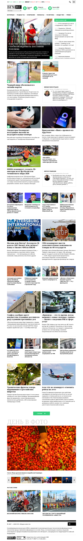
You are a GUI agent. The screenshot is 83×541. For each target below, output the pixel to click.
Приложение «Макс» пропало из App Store (57, 131)
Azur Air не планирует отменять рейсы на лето (58, 388)
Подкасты (21, 15)
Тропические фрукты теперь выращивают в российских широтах (21, 389)
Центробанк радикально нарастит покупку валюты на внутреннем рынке (68, 352)
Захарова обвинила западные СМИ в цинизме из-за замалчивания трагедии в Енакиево (65, 50)
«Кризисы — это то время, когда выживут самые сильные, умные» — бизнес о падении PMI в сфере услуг (58, 318)
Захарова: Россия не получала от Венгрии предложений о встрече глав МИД (64, 35)
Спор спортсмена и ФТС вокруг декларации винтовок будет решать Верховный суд (50, 208)
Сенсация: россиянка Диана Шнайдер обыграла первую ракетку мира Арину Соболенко (14, 281)
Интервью (10, 15)
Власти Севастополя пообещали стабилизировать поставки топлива (29, 46)
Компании (31, 15)
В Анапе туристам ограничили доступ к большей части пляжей (50, 75)
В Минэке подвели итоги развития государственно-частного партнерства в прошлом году (32, 281)
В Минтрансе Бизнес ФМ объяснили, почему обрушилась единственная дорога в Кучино (67, 208)
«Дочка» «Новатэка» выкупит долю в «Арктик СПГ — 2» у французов (67, 280)
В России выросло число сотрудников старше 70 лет (64, 24)
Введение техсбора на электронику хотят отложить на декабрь (32, 206)
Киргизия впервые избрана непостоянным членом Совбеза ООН (65, 58)
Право (68, 15)
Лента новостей (60, 20)
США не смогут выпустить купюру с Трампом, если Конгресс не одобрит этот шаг (64, 43)
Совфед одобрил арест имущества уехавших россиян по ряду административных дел (23, 317)
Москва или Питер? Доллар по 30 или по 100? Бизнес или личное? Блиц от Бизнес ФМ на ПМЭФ (23, 245)
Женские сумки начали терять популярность (50, 278)
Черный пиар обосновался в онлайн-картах (20, 86)
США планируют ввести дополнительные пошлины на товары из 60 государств (57, 245)
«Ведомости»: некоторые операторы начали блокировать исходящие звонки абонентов (32, 353)
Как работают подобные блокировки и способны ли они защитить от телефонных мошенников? (23, 138)
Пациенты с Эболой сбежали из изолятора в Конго (64, 29)
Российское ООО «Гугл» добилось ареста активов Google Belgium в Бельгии (13, 353)
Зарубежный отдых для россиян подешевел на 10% (49, 352)
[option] (41, 448)
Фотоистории (12, 487)
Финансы (40, 15)
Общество (60, 15)
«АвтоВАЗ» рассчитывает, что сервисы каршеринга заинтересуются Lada (50, 160)
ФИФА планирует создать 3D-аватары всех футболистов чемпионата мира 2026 (21, 171)
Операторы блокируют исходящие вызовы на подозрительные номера (19, 132)
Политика (50, 15)
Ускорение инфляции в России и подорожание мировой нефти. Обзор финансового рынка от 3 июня (15, 208)
